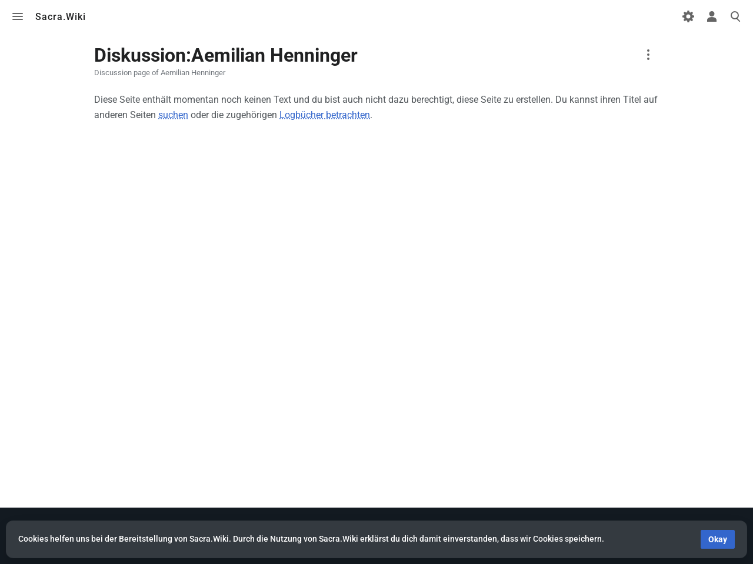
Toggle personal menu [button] (712, 16)
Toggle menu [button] (17, 16)
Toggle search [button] (735, 16)
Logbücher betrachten (324, 114)
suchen (173, 114)
